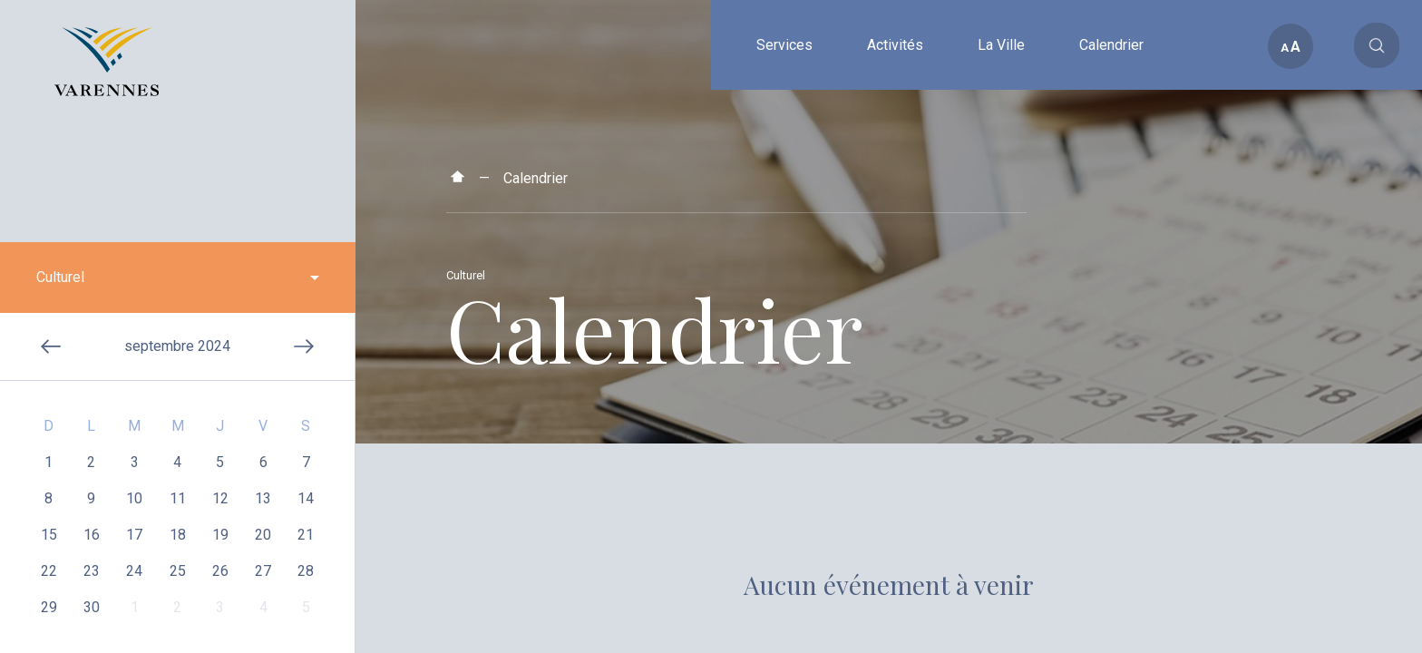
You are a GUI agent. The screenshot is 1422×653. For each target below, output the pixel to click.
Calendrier (535, 178)
